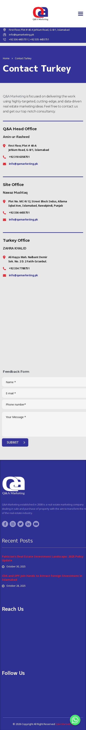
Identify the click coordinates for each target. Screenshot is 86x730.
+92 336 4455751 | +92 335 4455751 (29, 39)
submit (16, 442)
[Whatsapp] (75, 720)
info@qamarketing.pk (21, 34)
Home (6, 58)
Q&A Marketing (14, 96)
